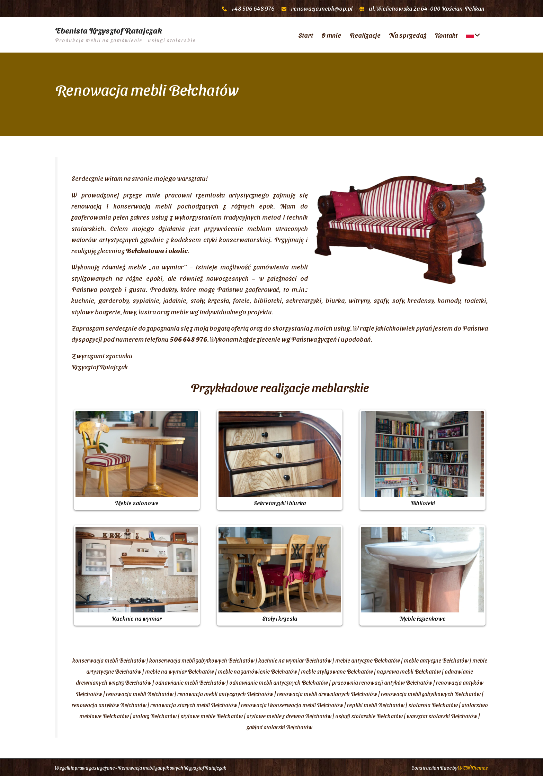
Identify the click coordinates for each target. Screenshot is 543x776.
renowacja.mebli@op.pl (322, 8)
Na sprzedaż (407, 34)
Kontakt (446, 34)
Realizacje (365, 34)
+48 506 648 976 (253, 8)
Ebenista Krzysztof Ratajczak (108, 29)
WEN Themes (473, 766)
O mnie (331, 34)
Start (305, 34)
